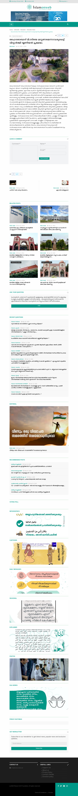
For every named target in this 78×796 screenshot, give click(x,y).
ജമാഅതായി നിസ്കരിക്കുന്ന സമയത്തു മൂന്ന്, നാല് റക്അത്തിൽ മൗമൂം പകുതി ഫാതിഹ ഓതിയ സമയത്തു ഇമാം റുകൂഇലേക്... (36, 387)
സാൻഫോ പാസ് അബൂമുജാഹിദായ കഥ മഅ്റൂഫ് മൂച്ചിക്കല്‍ (30, 492)
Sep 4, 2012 (20, 253)
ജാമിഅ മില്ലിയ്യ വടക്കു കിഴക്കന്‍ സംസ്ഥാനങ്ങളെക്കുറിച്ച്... (20, 283)
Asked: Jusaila (15, 367)
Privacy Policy (47, 772)
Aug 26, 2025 (33, 483)
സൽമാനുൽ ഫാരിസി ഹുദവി (19, 483)
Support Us (46, 768)
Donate (50, 792)
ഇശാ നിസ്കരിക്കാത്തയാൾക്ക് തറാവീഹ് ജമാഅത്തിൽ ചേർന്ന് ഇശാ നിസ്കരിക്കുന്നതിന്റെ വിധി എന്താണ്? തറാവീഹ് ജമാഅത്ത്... (34, 379)
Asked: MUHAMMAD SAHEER (19, 384)
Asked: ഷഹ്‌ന (15, 328)
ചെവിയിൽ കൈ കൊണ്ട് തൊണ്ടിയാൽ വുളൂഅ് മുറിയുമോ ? (30, 338)
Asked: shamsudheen (17, 359)
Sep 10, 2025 (27, 470)
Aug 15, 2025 (21, 448)
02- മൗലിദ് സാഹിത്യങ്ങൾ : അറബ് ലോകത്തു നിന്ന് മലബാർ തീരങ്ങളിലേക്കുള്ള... (38, 486)
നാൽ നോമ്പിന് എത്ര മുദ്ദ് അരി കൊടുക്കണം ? (26, 394)
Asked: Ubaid (15, 376)
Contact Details (48, 775)
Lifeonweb (16, 29)
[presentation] (24, 165)
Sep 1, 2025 (31, 477)
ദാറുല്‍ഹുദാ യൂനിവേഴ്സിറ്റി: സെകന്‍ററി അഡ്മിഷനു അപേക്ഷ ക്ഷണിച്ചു (53, 229)
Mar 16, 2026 (28, 336)
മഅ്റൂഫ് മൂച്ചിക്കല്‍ (16, 464)
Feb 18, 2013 (51, 280)
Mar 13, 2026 (26, 351)
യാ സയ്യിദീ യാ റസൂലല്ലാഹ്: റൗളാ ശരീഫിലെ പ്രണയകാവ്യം (31, 473)
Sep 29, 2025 (27, 464)
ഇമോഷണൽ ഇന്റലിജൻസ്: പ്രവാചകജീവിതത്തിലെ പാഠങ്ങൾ (31, 466)
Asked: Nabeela (16, 392)
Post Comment (44, 158)
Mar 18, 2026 (25, 321)
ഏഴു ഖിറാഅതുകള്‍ (62, 190)
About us (45, 770)
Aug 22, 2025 (27, 490)
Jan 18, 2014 (21, 225)
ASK (39, 306)
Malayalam (63, 1)
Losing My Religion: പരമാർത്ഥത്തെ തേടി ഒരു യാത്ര (28, 479)
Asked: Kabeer (15, 322)
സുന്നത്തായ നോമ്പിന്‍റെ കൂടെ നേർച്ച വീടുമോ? (26, 324)
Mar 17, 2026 (25, 328)
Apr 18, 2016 (51, 253)
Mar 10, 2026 (33, 383)
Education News (31, 29)
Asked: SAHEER (15, 351)
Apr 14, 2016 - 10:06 (21, 46)
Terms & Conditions (40, 792)
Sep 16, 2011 (21, 188)
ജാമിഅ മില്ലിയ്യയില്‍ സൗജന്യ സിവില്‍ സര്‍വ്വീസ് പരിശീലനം (22, 256)
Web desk (12, 46)
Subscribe (39, 748)
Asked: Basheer (16, 343)
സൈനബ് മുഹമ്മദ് (16, 471)
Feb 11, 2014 (21, 280)
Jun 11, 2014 (51, 225)
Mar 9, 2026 (25, 392)
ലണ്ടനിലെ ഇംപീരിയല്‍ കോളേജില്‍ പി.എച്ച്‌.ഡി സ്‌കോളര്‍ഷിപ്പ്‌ (21, 229)
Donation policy (47, 777)
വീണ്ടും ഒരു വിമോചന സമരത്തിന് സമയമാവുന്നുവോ (28, 450)
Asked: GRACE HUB (16, 336)
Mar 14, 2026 (26, 342)
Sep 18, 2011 (64, 188)
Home (11, 30)
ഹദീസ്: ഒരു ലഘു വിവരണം (19, 190)
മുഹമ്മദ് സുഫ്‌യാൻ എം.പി (18, 477)
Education (23, 29)
